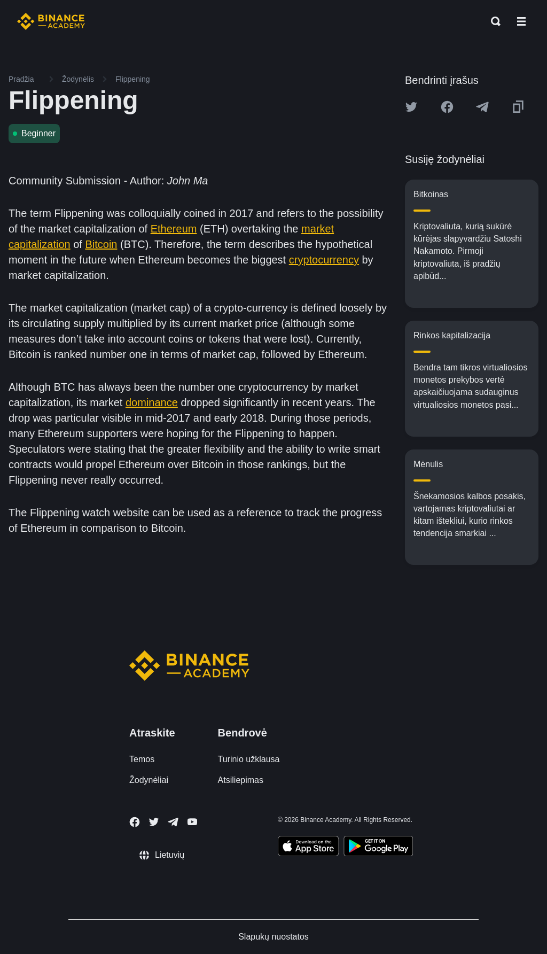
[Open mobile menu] (521, 21)
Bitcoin (101, 244)
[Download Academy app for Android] (378, 847)
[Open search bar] (492, 21)
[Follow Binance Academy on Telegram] (173, 822)
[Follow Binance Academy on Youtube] (192, 821)
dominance (152, 402)
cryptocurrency (324, 260)
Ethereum (174, 229)
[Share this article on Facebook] (447, 106)
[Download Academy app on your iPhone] (308, 847)
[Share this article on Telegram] (482, 106)
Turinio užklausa (249, 759)
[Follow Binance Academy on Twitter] (154, 822)
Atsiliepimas (240, 780)
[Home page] (51, 21)
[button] (521, 21)
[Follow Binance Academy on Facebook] (134, 822)
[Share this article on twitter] (411, 106)
